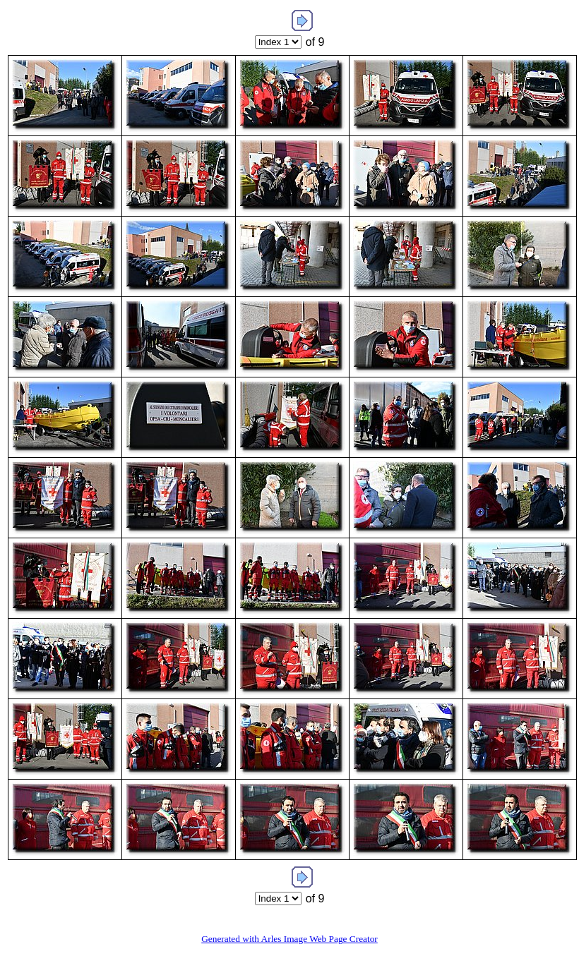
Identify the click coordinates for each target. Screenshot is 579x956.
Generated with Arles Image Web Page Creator (289, 938)
